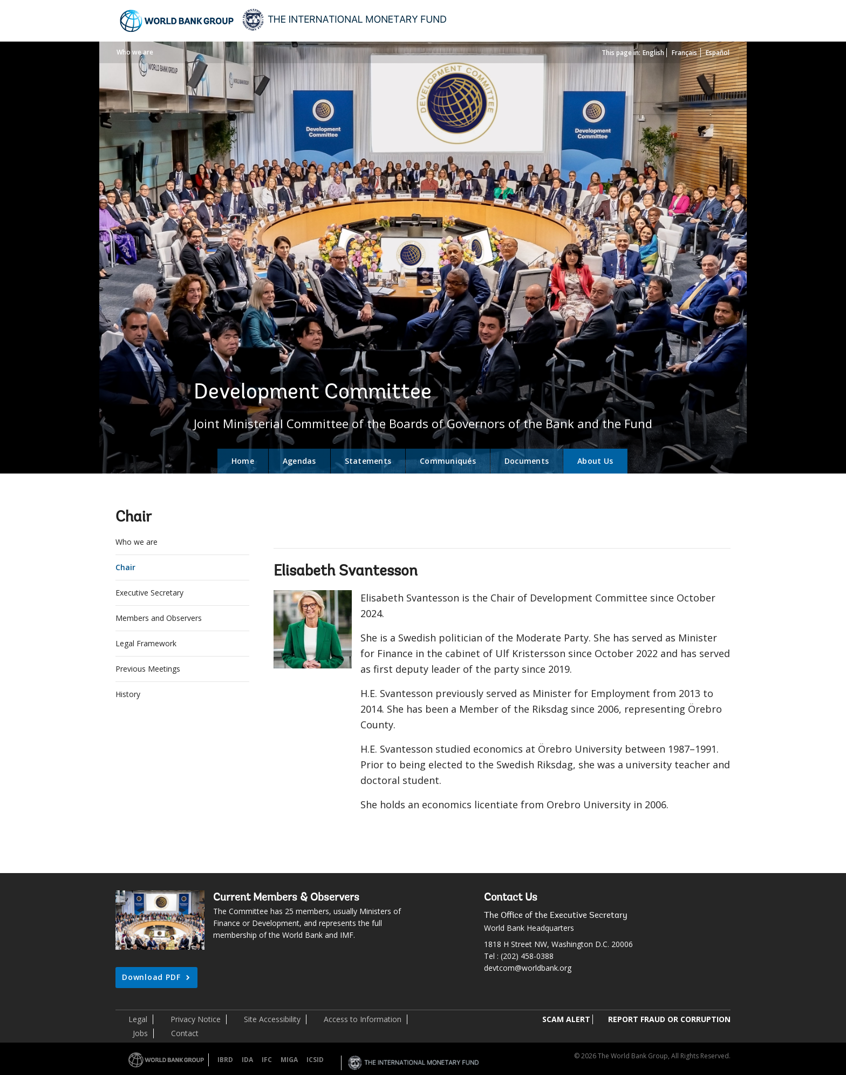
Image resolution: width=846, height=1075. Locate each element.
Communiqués (448, 461)
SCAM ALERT (566, 1019)
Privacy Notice (195, 1019)
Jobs (140, 1033)
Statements (368, 461)
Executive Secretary (149, 592)
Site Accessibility (272, 1019)
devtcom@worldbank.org (527, 968)
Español (717, 52)
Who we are (135, 52)
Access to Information (362, 1019)
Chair (125, 567)
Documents (526, 461)
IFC (267, 1059)
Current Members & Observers (286, 898)
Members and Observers (158, 618)
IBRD (225, 1059)
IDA (247, 1059)
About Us (595, 461)
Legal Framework (145, 643)
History (127, 694)
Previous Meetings (147, 669)
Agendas (299, 461)
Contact (185, 1033)
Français (684, 52)
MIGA (289, 1059)
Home (242, 461)
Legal (137, 1019)
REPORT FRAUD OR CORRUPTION (669, 1019)
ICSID (315, 1059)
